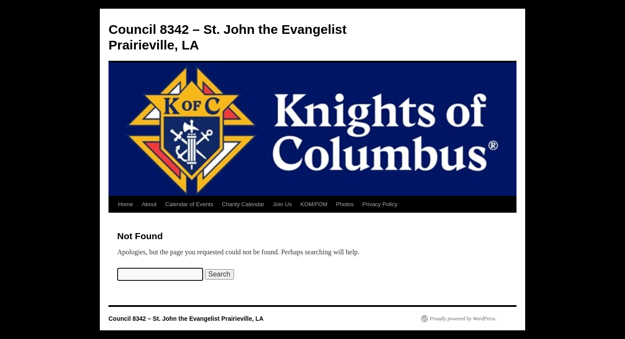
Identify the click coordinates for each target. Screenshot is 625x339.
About (149, 204)
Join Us (282, 204)
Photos (344, 204)
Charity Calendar (243, 204)
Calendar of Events (189, 204)
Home (125, 204)
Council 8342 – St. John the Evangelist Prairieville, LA (186, 318)
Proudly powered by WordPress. (463, 319)
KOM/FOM (313, 204)
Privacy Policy (380, 204)
